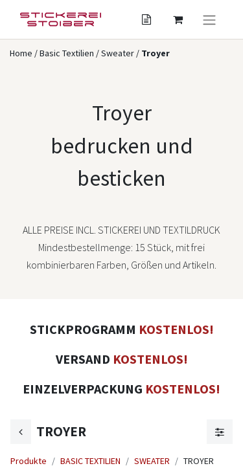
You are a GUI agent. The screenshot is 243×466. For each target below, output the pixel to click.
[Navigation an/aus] (209, 19)
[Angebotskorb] (146, 19)
